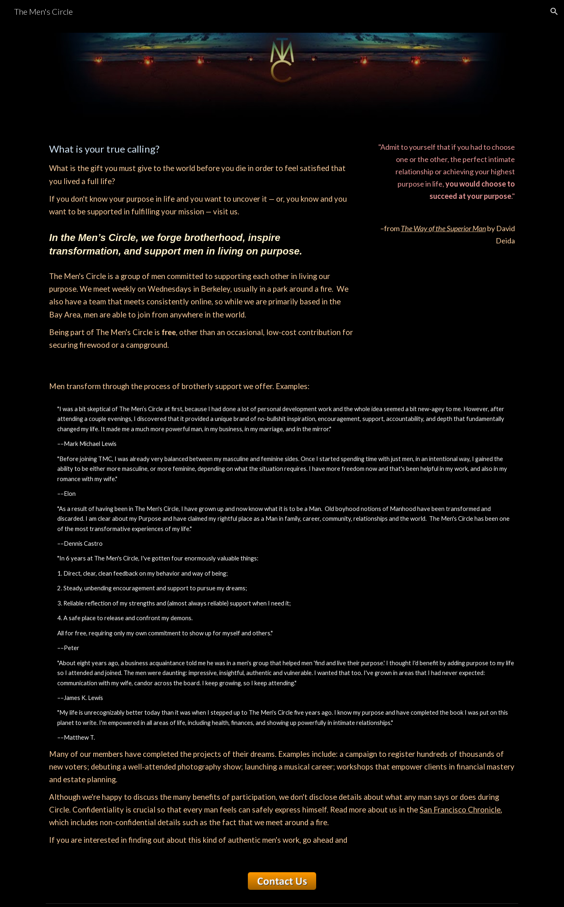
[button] (554, 11)
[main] (201, 245)
